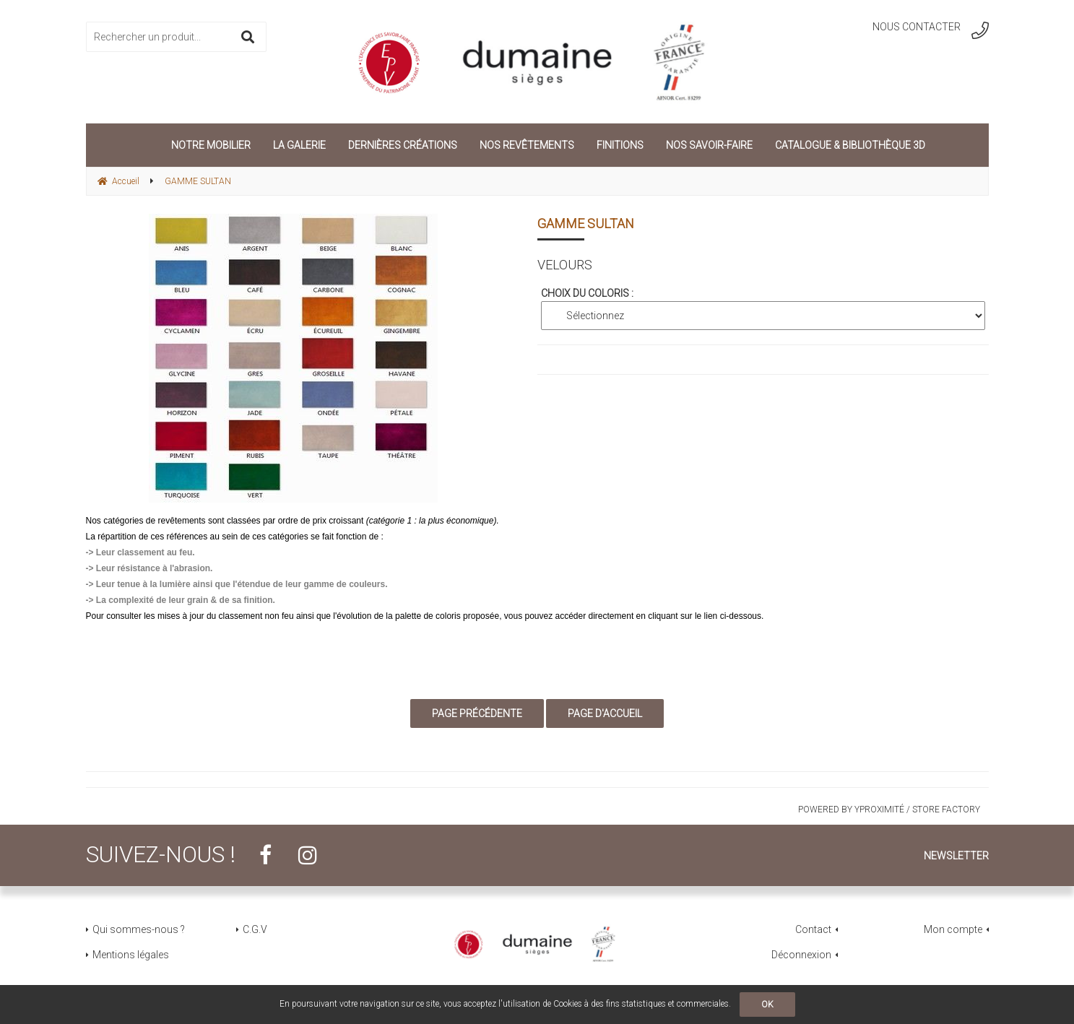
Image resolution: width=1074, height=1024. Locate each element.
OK (767, 1004)
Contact (813, 929)
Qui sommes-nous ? (138, 929)
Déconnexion (801, 954)
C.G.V (255, 929)
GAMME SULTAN (585, 223)
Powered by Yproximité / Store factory (889, 809)
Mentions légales (130, 954)
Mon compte (953, 929)
